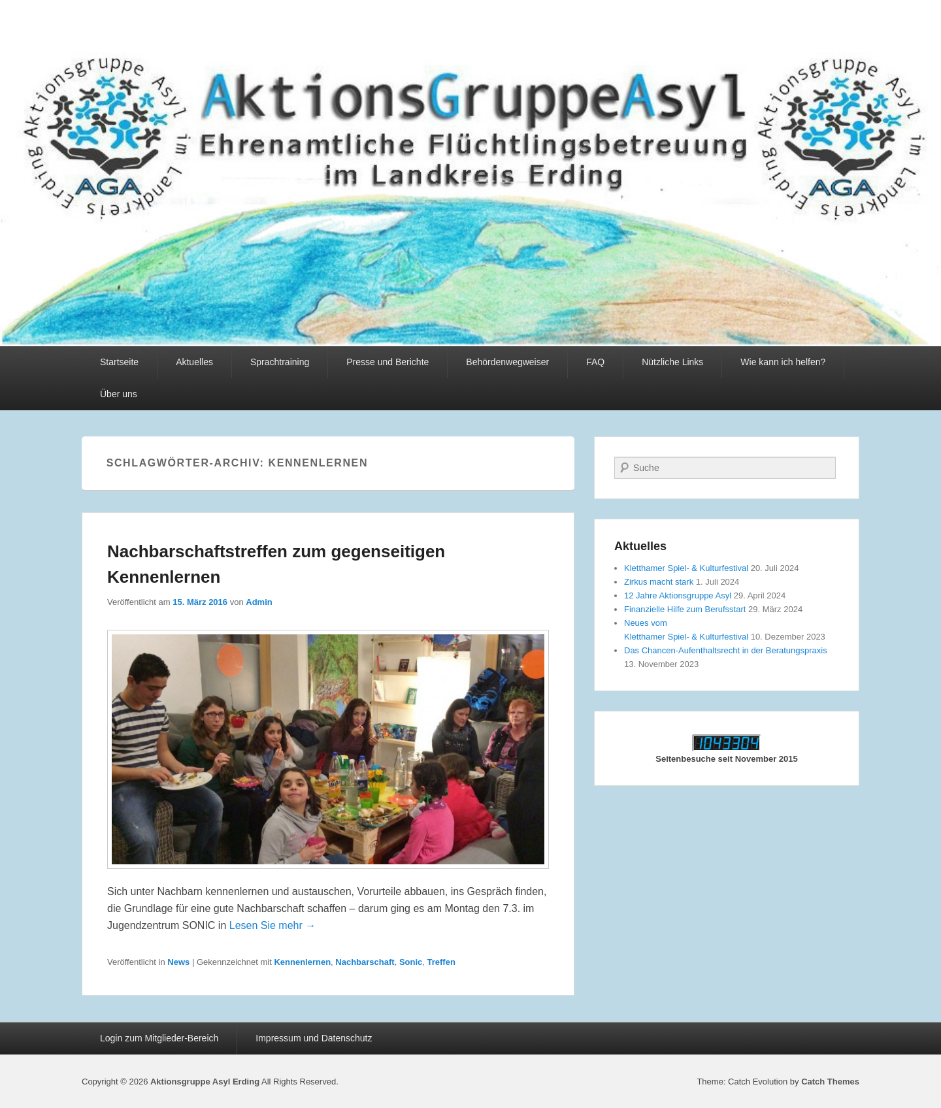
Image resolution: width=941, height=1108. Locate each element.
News (178, 962)
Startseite (119, 362)
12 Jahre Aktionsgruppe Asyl (677, 595)
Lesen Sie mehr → (272, 925)
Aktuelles (194, 362)
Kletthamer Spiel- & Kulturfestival (686, 568)
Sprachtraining (279, 362)
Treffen (441, 962)
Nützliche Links (672, 362)
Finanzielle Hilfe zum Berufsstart (685, 609)
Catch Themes (830, 1081)
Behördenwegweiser (507, 362)
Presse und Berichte (387, 362)
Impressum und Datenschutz (314, 1038)
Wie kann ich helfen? (782, 362)
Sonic (410, 962)
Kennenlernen (302, 962)
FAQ (595, 362)
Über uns (118, 394)
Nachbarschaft (364, 962)
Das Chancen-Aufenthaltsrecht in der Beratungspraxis (725, 650)
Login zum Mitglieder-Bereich (159, 1038)
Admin (259, 602)
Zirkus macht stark (658, 582)
